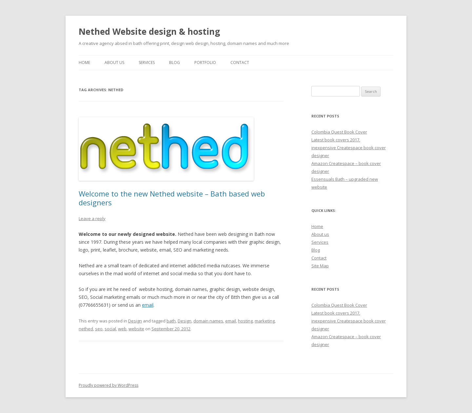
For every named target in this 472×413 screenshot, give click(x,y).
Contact (239, 62)
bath (171, 321)
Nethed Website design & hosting (149, 31)
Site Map (320, 266)
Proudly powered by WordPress (108, 385)
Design (135, 321)
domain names (208, 321)
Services (147, 62)
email (147, 305)
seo (99, 329)
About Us (114, 62)
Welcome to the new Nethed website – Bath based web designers (172, 198)
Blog (174, 62)
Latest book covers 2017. (335, 140)
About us (320, 234)
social (110, 329)
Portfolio (205, 62)
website (136, 329)
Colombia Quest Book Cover (339, 132)
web (122, 329)
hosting (245, 321)
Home (84, 62)
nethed (86, 329)
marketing (265, 321)
